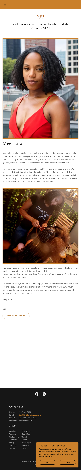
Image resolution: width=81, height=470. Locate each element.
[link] (40, 17)
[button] (5, 5)
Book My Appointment (14, 316)
